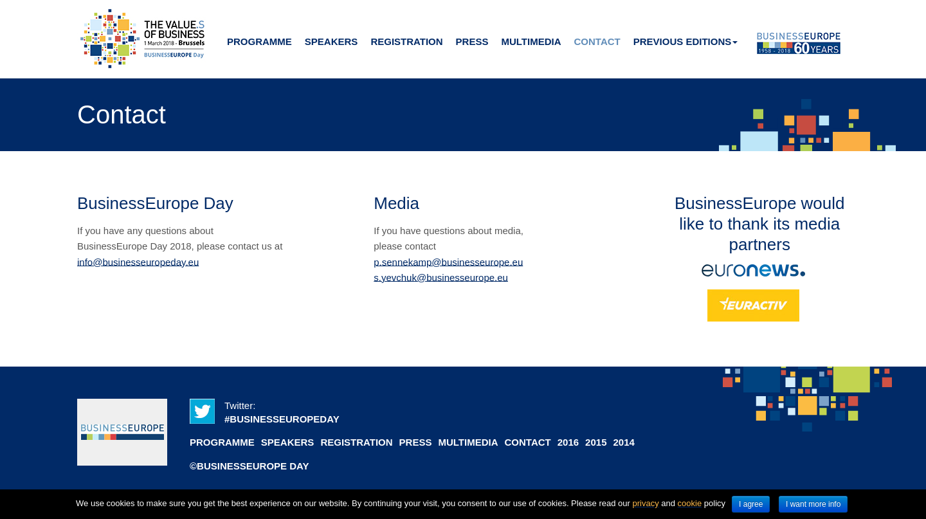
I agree (751, 504)
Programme (259, 41)
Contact (597, 41)
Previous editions (685, 41)
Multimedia (531, 41)
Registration (406, 41)
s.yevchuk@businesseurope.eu (441, 276)
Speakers (331, 41)
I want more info (813, 504)
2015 (595, 442)
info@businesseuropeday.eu (138, 261)
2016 (568, 442)
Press (472, 41)
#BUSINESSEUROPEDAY (282, 419)
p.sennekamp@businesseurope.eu (448, 261)
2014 (623, 442)
